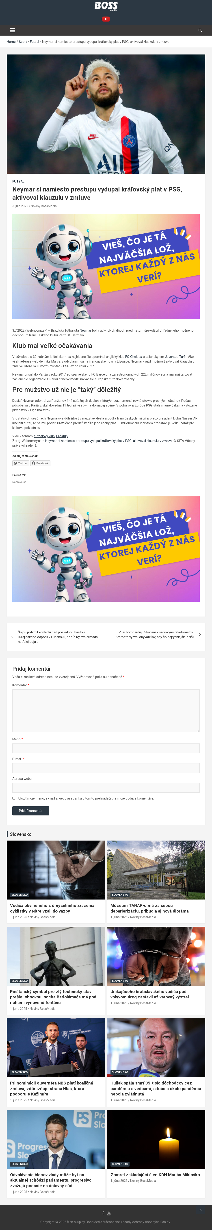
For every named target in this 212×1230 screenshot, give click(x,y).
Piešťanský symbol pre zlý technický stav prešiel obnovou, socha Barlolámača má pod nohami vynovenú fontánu (53, 997)
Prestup (62, 436)
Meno (17, 739)
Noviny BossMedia (44, 206)
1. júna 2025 (18, 917)
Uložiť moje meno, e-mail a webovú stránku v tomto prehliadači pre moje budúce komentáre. (86, 798)
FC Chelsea (133, 357)
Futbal (18, 181)
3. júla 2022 (20, 206)
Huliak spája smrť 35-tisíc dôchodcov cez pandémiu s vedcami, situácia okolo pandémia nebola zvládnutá (155, 1088)
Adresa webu (22, 779)
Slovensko (19, 894)
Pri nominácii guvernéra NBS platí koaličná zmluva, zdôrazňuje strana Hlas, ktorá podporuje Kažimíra (51, 1088)
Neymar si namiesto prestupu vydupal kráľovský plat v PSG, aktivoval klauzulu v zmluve (109, 441)
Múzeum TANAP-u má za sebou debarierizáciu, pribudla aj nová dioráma (149, 908)
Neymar (85, 330)
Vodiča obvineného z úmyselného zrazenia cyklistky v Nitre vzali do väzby (52, 908)
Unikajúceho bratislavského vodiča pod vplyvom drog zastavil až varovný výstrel (149, 994)
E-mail (18, 759)
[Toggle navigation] (12, 30)
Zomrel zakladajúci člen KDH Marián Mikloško (155, 1174)
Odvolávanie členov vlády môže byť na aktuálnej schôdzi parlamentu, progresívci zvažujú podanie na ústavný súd (51, 1180)
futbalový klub (44, 436)
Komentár (20, 685)
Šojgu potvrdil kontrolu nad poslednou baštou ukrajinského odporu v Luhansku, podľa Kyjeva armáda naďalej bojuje (58, 637)
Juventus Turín (175, 357)
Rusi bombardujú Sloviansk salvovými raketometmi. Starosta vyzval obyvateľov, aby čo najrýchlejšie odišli (155, 634)
